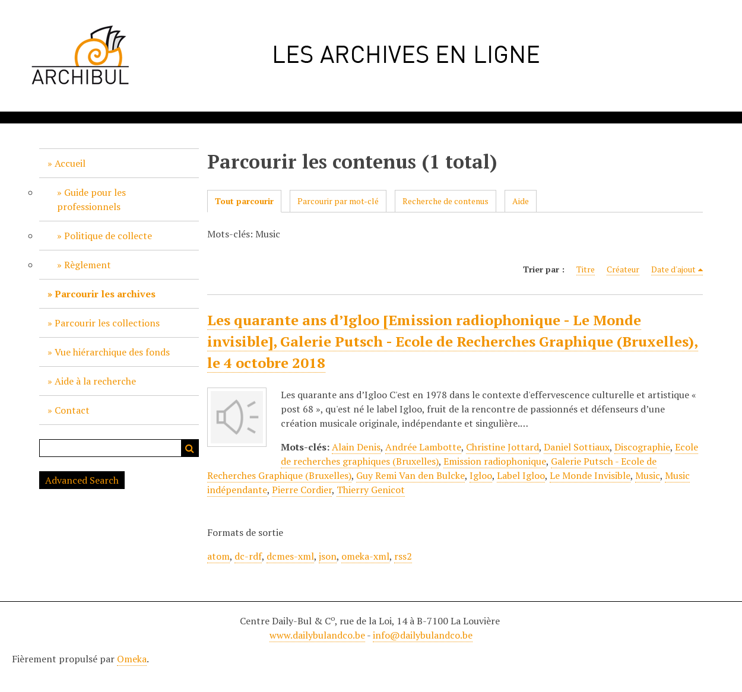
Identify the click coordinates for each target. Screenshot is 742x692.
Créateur (623, 269)
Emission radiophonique (494, 461)
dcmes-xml (290, 556)
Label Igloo (521, 475)
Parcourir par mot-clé (338, 201)
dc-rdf (248, 556)
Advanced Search (82, 480)
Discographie (642, 446)
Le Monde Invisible (590, 475)
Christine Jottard (502, 446)
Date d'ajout (673, 269)
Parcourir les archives (105, 293)
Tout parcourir (244, 201)
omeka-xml (365, 556)
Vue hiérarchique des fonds (112, 351)
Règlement (87, 264)
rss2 (403, 556)
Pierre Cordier (302, 489)
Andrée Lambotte (423, 446)
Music (647, 475)
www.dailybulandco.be (317, 635)
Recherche (190, 448)
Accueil (70, 163)
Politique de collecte (108, 235)
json (328, 556)
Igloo (481, 475)
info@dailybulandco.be (423, 635)
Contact (72, 410)
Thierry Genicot (371, 489)
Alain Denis (356, 446)
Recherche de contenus (445, 201)
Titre (585, 269)
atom (218, 556)
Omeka (132, 658)
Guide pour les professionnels (91, 199)
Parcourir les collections (107, 322)
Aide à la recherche (95, 381)
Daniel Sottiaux (577, 446)
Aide (520, 201)
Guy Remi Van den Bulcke (410, 475)
